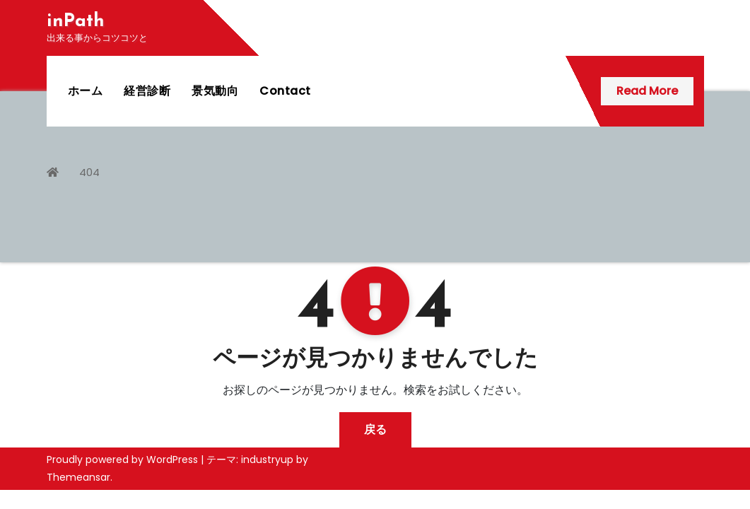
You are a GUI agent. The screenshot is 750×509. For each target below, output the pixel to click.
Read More (647, 91)
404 (89, 172)
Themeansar (78, 477)
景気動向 (215, 91)
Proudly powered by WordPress (124, 459)
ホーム (85, 91)
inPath (76, 21)
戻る (375, 429)
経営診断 (147, 91)
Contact (285, 91)
